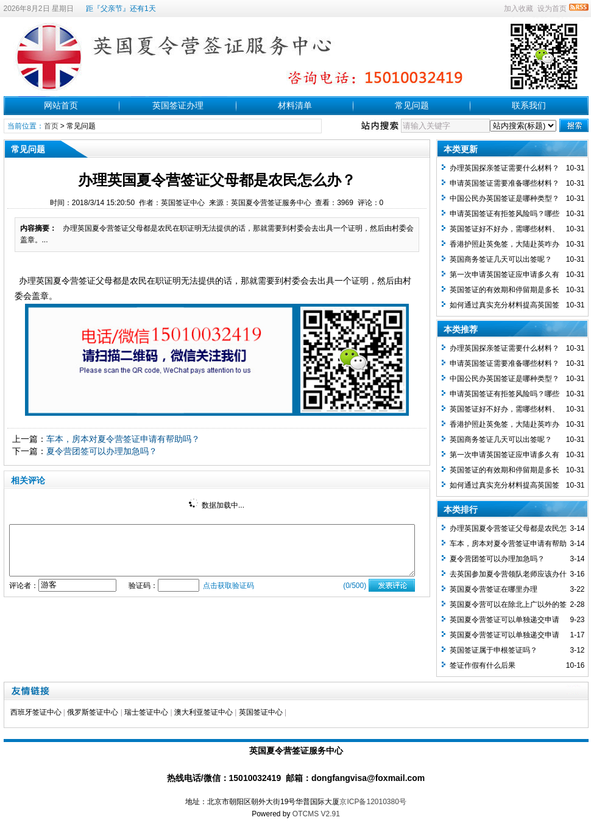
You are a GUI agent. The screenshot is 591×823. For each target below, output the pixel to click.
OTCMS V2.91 (316, 814)
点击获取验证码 (228, 585)
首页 (51, 126)
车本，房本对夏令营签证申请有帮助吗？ (123, 439)
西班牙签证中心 (36, 712)
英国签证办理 (177, 105)
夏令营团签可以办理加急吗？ (101, 451)
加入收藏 (518, 8)
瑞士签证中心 (146, 712)
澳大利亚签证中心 (203, 712)
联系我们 (529, 105)
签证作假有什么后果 (482, 665)
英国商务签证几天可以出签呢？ (501, 259)
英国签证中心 (261, 712)
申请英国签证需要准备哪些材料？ (504, 183)
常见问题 (412, 105)
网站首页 (61, 105)
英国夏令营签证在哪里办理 (493, 589)
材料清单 (295, 105)
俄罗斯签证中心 (92, 712)
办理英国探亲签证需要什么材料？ (504, 168)
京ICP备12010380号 (372, 801)
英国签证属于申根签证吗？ (493, 650)
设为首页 (552, 8)
